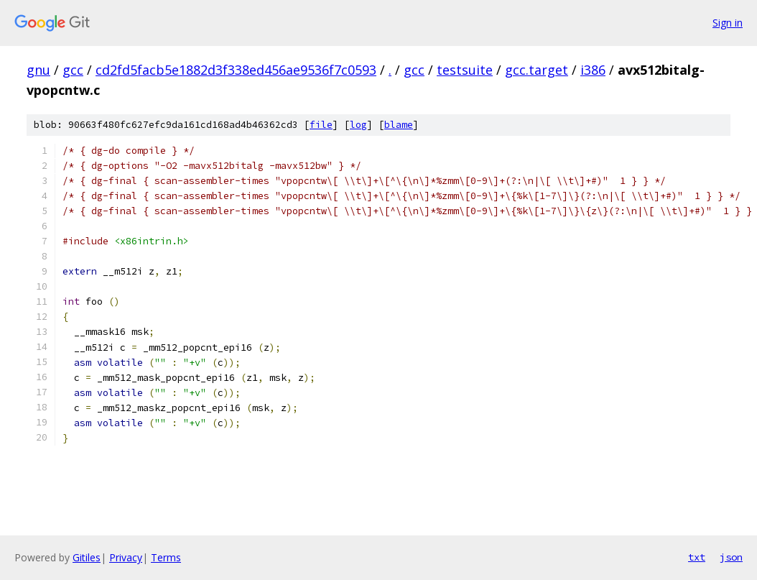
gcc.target (536, 69)
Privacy (125, 557)
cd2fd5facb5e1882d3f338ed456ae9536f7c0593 (236, 69)
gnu (38, 69)
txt (696, 557)
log (358, 125)
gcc (72, 69)
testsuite (465, 69)
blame (398, 125)
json (731, 557)
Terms (166, 557)
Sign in (727, 22)
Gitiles (87, 557)
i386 (592, 69)
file (321, 125)
